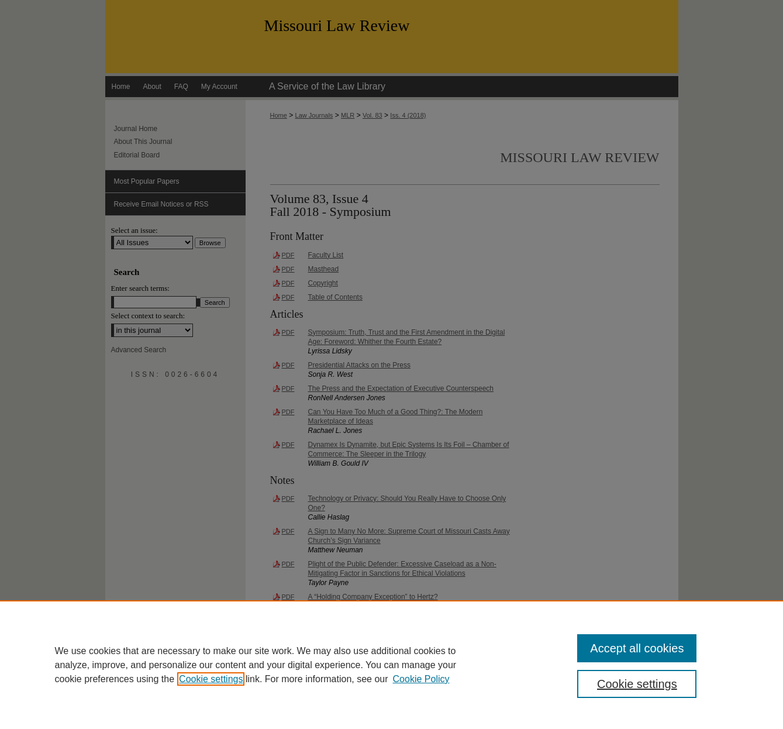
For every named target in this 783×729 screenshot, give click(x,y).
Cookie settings (211, 679)
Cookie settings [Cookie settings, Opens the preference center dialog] (637, 684)
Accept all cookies (637, 648)
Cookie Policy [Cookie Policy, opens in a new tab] (421, 679)
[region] (391, 664)
